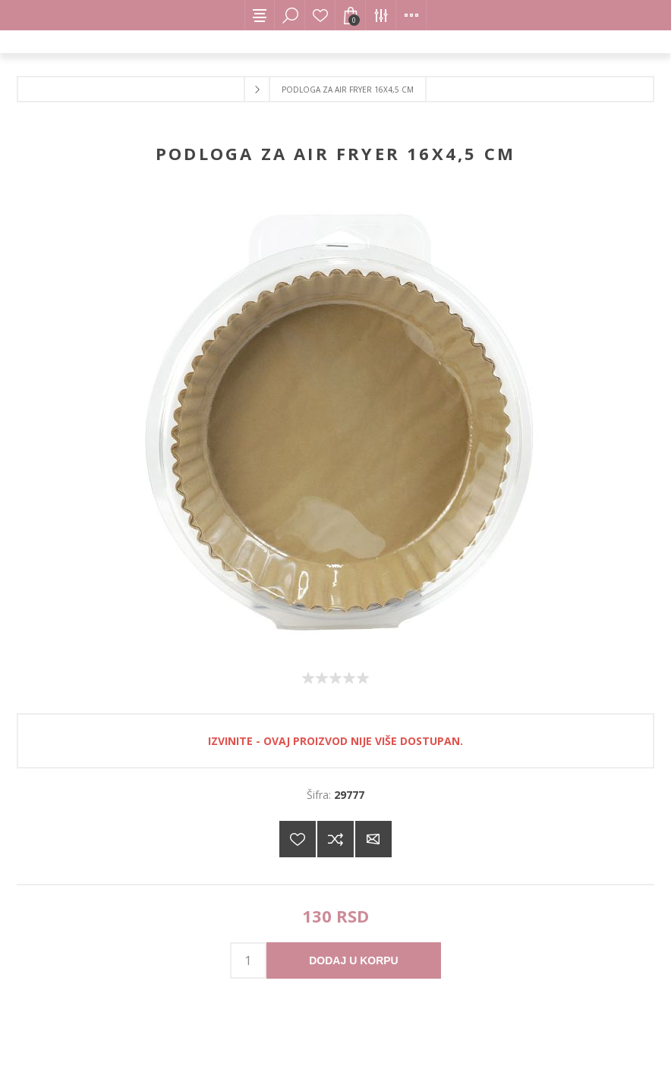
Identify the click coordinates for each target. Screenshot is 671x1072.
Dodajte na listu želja (297, 839)
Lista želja (320, 15)
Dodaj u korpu (353, 960)
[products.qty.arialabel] (248, 960)
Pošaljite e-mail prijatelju (373, 839)
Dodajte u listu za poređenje (335, 839)
